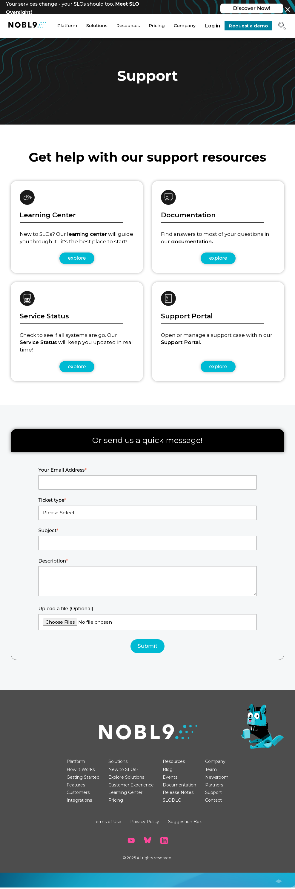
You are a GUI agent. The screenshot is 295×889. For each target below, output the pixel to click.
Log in (211, 26)
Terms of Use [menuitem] (107, 823)
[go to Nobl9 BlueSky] (147, 843)
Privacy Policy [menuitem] (144, 823)
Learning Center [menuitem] (125, 794)
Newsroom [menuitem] (216, 778)
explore (77, 258)
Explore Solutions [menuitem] (126, 778)
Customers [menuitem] (78, 794)
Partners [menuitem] (214, 786)
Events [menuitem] (170, 778)
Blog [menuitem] (168, 771)
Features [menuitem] (76, 786)
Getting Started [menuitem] (83, 778)
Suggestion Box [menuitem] (185, 823)
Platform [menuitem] (76, 763)
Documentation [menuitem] (179, 786)
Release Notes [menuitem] (178, 794)
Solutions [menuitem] (117, 763)
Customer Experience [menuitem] (131, 786)
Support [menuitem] (213, 794)
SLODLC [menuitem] (172, 801)
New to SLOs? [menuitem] (123, 771)
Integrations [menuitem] (79, 801)
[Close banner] (288, 7)
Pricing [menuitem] (115, 801)
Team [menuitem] (211, 771)
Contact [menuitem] (213, 801)
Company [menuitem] (215, 763)
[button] (281, 28)
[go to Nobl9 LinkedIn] (164, 844)
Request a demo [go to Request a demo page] (247, 26)
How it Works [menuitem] (81, 771)
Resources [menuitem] (174, 763)
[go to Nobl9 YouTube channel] (131, 844)
